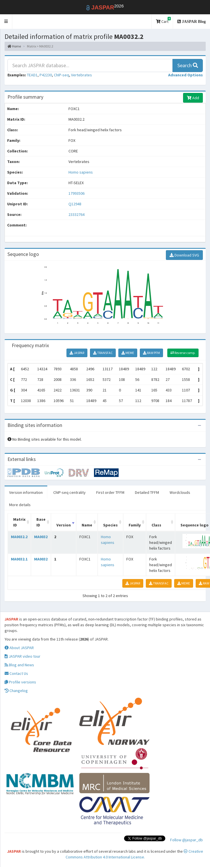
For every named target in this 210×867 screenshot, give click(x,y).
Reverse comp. (182, 353)
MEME (127, 353)
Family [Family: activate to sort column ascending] (135, 525)
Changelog (16, 690)
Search (187, 65)
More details (20, 504)
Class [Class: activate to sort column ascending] (156, 525)
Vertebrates (81, 74)
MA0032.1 (19, 559)
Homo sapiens (80, 172)
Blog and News (19, 664)
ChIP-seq (61, 74)
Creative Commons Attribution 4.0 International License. (134, 854)
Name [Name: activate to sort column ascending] (87, 525)
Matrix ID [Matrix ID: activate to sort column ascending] (19, 522)
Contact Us (16, 673)
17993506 (76, 193)
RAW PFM (151, 353)
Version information (26, 492)
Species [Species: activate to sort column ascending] (110, 525)
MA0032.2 (19, 536)
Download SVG (184, 255)
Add (193, 97)
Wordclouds (180, 492)
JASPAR (77, 353)
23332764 (76, 214)
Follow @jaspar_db (186, 839)
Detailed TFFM (147, 492)
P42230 (46, 74)
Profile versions (20, 682)
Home (14, 46)
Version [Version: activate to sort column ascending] (63, 525)
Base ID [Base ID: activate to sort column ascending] (41, 522)
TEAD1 (32, 74)
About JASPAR (19, 647)
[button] (6, 21)
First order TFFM (110, 492)
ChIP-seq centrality (69, 492)
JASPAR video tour (22, 656)
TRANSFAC (103, 353)
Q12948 (75, 203)
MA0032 (41, 536)
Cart (163, 20)
